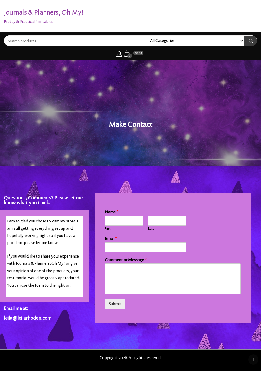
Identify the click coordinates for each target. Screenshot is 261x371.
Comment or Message (126, 259)
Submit (115, 303)
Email (111, 238)
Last (151, 229)
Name (111, 212)
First (107, 229)
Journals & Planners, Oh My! (44, 12)
